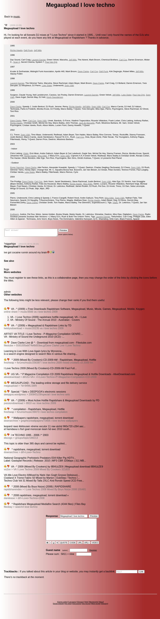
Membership (93, 607)
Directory (104, 609)
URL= (87, 548)
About (101, 607)
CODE (72, 548)
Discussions (76, 609)
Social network (58, 609)
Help (86, 607)
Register (93, 556)
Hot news (68, 609)
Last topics (72, 607)
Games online (62, 607)
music (16, 16)
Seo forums (86, 609)
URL (80, 548)
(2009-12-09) (16, 25)
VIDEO (95, 548)
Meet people (96, 609)
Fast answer (34, 233)
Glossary (80, 607)
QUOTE (64, 548)
